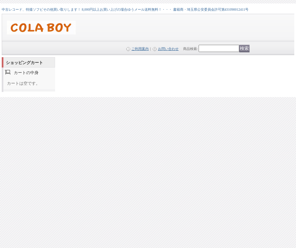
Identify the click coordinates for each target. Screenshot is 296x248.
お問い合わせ (168, 49)
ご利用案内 (140, 49)
